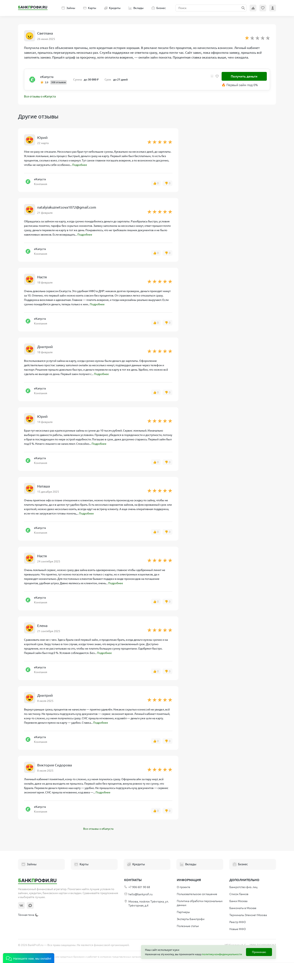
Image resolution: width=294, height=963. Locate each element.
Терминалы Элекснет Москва (248, 915)
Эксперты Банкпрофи (190, 919)
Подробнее (79, 165)
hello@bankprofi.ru (138, 895)
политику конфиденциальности (222, 954)
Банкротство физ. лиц (243, 887)
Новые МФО (237, 929)
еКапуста (46, 77)
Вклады (136, 8)
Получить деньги (244, 76)
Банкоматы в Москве (242, 908)
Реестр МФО (237, 922)
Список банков (238, 894)
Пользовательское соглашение (197, 894)
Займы (68, 8)
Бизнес (159, 8)
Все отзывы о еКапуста (41, 96)
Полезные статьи (188, 926)
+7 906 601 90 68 (137, 887)
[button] (28, 958)
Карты (89, 8)
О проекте (183, 887)
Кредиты (112, 8)
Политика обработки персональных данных (200, 903)
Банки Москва (238, 901)
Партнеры (183, 912)
